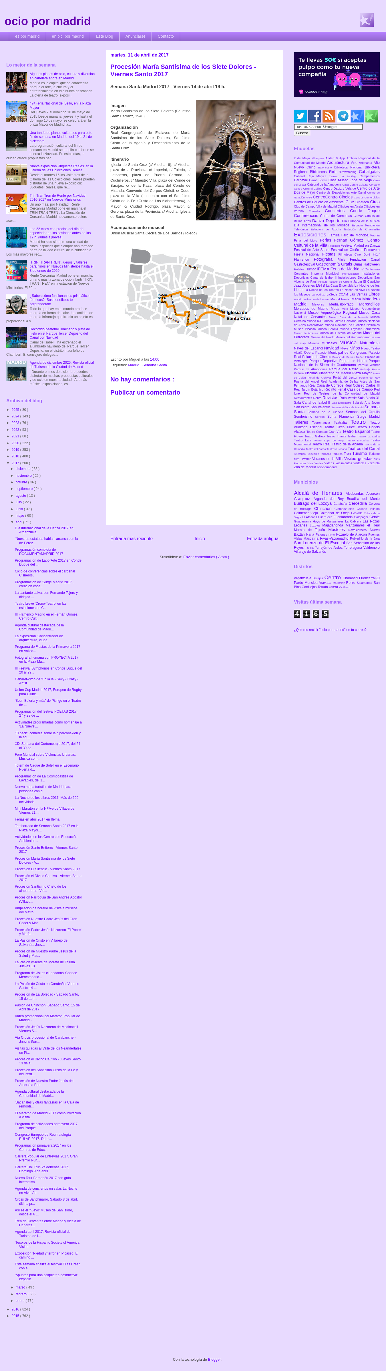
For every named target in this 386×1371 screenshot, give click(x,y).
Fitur (376, 254)
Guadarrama (303, 521)
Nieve (345, 348)
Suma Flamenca (342, 417)
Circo (375, 202)
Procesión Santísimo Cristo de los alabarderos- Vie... (40, 888)
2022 (16, 430)
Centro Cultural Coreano (365, 184)
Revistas (331, 397)
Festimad (335, 245)
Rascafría (312, 538)
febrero (21, 1294)
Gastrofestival (305, 264)
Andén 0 (332, 158)
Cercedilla (359, 503)
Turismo (360, 453)
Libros (374, 294)
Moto (346, 308)
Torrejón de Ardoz (329, 548)
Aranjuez (304, 498)
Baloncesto (326, 167)
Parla (311, 534)
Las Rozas (371, 521)
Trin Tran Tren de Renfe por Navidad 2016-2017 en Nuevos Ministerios (57, 198)
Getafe (374, 517)
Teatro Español (356, 431)
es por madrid (27, 36)
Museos (314, 343)
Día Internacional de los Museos (323, 225)
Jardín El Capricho (366, 281)
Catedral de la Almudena (324, 184)
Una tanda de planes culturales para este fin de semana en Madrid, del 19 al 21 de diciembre (61, 137)
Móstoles (338, 529)
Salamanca (365, 582)
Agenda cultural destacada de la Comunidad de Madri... (39, 627)
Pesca (376, 369)
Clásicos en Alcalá (351, 206)
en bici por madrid (68, 36)
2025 (16, 410)
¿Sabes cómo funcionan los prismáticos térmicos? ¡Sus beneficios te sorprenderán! (60, 300)
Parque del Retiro (344, 369)
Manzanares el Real (363, 525)
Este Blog (104, 36)
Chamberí (351, 578)
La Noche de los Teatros (322, 290)
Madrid (134, 365)
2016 (16, 1309)
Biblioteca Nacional (349, 167)
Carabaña (341, 503)
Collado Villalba (368, 508)
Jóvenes (309, 286)
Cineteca (362, 202)
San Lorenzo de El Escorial (320, 542)
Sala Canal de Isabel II (312, 403)
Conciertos (337, 210)
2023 (16, 423)
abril (19, 522)
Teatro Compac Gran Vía (324, 431)
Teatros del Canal (364, 448)
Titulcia (310, 547)
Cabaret (300, 176)
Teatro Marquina (359, 440)
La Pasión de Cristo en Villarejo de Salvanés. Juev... (41, 942)
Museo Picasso (305, 329)
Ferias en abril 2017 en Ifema (37, 819)
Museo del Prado (323, 337)
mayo (20, 516)
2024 (16, 416)
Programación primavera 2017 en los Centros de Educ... (43, 1147)
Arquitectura (339, 162)
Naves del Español (309, 348)
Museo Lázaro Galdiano (340, 321)
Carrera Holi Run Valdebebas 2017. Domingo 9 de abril (42, 1169)
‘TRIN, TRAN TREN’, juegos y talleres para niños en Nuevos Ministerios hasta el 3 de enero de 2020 (61, 266)
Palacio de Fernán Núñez (348, 357)
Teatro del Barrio (316, 449)
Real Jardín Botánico (309, 389)
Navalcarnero (359, 530)
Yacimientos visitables (351, 463)
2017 (16, 463)
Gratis (347, 264)
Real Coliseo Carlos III (362, 385)
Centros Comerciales (367, 197)
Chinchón (324, 508)
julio (19, 502)
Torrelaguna (353, 548)
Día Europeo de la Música (361, 221)
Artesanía (366, 162)
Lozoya (316, 525)
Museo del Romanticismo (353, 337)
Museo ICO (315, 321)
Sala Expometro (342, 402)
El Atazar (309, 517)
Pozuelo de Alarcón (352, 534)
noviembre (24, 476)
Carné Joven (319, 180)
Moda (336, 309)
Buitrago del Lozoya (313, 503)
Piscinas (312, 373)
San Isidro (302, 407)
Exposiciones (311, 235)
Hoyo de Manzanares (329, 521)
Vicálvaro (344, 587)
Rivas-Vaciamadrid (335, 538)
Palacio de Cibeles (317, 357)
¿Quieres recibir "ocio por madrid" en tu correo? (330, 630)
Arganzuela (303, 578)
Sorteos (321, 416)
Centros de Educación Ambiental (320, 202)
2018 (16, 456)
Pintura (299, 373)
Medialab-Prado (344, 304)
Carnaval (301, 180)
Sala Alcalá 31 (369, 398)
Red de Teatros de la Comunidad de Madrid (342, 393)
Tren (348, 454)
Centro (333, 577)
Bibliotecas (319, 172)
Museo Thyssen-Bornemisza (360, 329)
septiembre (25, 489)
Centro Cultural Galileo (308, 188)
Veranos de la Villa (328, 459)
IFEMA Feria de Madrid (339, 269)
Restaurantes (303, 398)
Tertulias (338, 453)
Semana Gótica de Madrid (347, 407)
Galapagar (361, 517)
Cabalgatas (369, 171)
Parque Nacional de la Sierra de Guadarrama (337, 363)
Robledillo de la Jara (365, 538)
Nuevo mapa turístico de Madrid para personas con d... (43, 789)
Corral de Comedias (336, 216)
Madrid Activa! (303, 299)
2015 (16, 1316)
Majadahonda (334, 525)
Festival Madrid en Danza (360, 246)
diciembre (23, 469)
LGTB (321, 286)
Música (349, 342)
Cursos (359, 216)
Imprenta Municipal (326, 273)
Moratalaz (339, 582)
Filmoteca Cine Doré (356, 254)
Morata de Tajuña (311, 530)
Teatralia (342, 423)
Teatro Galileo (316, 436)
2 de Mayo (303, 158)
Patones (322, 534)
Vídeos (329, 463)
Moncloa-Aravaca (319, 583)
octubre (22, 482)
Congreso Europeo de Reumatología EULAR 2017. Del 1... (43, 1137)
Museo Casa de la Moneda (350, 317)
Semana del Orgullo (363, 412)
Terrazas (326, 453)
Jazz (298, 286)
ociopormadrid (327, 467)
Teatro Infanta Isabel (342, 436)
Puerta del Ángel (307, 381)
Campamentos (370, 176)
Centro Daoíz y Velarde (340, 188)
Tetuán (323, 587)
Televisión (314, 453)
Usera (334, 587)
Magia (357, 299)
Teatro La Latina (369, 436)
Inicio (200, 538)
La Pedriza (319, 294)
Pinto (332, 534)
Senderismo (304, 417)
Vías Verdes (316, 463)
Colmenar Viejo (306, 513)
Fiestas (330, 254)
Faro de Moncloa (355, 235)
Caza (346, 184)
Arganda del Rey (330, 499)
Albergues (319, 158)
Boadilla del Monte (363, 499)
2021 (16, 436)
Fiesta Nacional (308, 254)
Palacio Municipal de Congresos (342, 353)
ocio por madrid (48, 21)
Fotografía (325, 259)
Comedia (317, 211)
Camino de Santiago (344, 176)
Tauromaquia (323, 422)
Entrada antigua (262, 538)
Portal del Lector (346, 377)
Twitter (307, 459)
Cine (350, 202)
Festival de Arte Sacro (312, 250)
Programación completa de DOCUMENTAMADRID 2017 (39, 552)
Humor (311, 269)
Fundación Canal (365, 260)
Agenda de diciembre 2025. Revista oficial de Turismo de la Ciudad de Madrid (62, 365)
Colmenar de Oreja (335, 513)
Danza (319, 220)
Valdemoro (371, 548)
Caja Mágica (318, 176)
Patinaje (366, 369)
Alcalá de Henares (320, 493)
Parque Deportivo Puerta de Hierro (339, 361)
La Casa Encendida (340, 285)
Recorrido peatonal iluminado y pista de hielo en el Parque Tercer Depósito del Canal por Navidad (60, 333)
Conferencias (307, 215)
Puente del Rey (369, 377)
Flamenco (304, 260)
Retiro (318, 398)
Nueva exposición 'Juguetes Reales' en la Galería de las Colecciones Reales (61, 168)
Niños (355, 348)
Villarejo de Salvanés (310, 552)
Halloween (372, 264)
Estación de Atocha (327, 229)
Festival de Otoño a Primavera (355, 250)
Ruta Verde (348, 398)
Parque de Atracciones (311, 369)
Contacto (166, 36)
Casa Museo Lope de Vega (351, 180)
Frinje (343, 259)
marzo (21, 1287)
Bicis (334, 172)
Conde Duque (365, 210)
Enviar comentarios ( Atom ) (206, 557)
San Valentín (321, 407)
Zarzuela (374, 463)
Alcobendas (356, 494)
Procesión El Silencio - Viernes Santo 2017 (47, 869)
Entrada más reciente (131, 538)
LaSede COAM (338, 294)
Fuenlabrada (343, 517)
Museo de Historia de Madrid (341, 333)
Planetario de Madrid (335, 373)
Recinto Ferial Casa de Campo (349, 389)
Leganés (302, 525)
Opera (309, 353)
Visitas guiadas (359, 458)
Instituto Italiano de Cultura (335, 281)
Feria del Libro (307, 240)
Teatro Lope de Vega (330, 440)
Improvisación (352, 273)
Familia (335, 235)
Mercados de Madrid (312, 309)
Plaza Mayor (362, 373)
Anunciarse (136, 36)
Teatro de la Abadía (348, 444)
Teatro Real (322, 444)
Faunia (375, 235)
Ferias (327, 240)
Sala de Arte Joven (366, 402)
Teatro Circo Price (341, 427)
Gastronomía (328, 264)
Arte (355, 163)
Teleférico (300, 453)
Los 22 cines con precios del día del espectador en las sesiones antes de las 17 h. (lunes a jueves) (60, 233)
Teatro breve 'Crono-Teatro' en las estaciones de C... (40, 606)
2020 (16, 443)
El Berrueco (324, 517)
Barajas (318, 578)
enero (20, 1301)
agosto (21, 496)
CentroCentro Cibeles (333, 197)
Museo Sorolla (328, 329)
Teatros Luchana (337, 449)
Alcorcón (373, 494)
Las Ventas (359, 294)
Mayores (320, 304)
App (343, 158)
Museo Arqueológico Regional (333, 313)
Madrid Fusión (341, 299)
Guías (358, 264)
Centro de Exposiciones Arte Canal (342, 192)
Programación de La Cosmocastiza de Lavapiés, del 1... (44, 778)
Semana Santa (154, 365)
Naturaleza (370, 343)
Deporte (334, 220)
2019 (16, 450)
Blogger (214, 1359)
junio (20, 509)
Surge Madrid (368, 417)
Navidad (332, 348)
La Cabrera (354, 521)
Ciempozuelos (346, 508)
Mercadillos (369, 304)
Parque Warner (369, 365)
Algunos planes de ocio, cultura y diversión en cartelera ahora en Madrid (62, 76)
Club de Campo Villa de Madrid (316, 206)
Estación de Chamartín (362, 229)
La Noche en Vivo (353, 290)
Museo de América (306, 333)
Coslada (357, 513)
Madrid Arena (322, 299)
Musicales (330, 343)
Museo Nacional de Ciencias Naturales (352, 325)
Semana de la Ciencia (327, 412)
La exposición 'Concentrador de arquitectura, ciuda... (39, 638)
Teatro (360, 422)
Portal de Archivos (320, 377)
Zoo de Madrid (305, 467)
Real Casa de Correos (326, 385)
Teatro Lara (304, 440)
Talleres (303, 422)
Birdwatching (349, 172)
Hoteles (299, 269)
